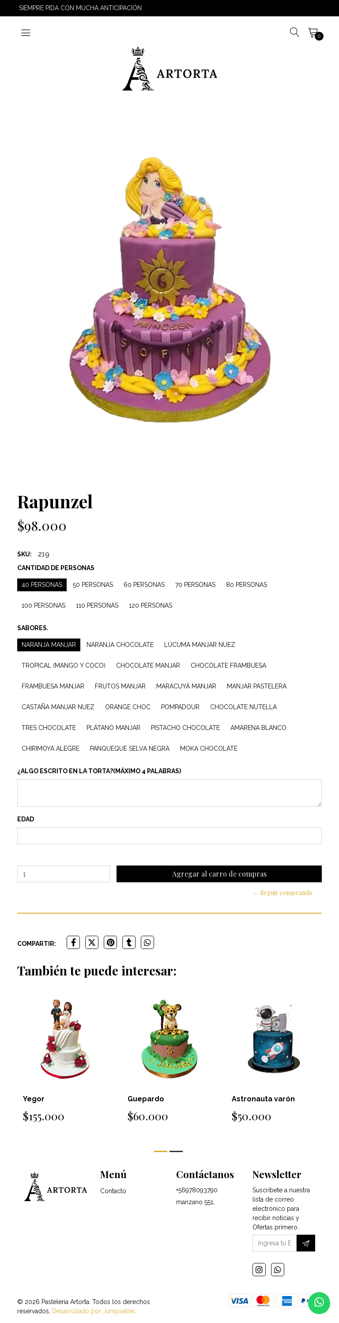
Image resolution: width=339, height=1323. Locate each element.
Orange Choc (128, 707)
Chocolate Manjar (148, 665)
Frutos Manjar (120, 686)
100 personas (43, 605)
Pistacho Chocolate (185, 727)
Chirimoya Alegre (50, 748)
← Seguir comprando (283, 892)
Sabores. (33, 627)
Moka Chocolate (208, 748)
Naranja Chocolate (120, 644)
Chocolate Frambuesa (228, 665)
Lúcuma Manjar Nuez (199, 644)
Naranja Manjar (49, 644)
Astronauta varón (263, 1099)
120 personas (150, 605)
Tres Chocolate (49, 727)
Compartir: (36, 943)
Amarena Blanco (258, 727)
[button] (160, 1151)
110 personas (97, 605)
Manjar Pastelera (256, 686)
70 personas (195, 584)
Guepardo (146, 1099)
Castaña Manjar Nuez (58, 707)
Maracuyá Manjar (186, 686)
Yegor (34, 1099)
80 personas (246, 584)
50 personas (93, 584)
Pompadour (180, 707)
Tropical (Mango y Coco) (63, 665)
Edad (25, 819)
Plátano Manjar (113, 727)
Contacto (113, 1190)
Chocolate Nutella (243, 707)
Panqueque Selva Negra (130, 748)
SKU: (24, 554)
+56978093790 (197, 1190)
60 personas (144, 584)
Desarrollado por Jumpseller (93, 1311)
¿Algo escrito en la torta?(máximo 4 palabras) (99, 771)
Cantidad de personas (55, 567)
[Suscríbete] (306, 1243)
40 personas (42, 584)
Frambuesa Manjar (53, 686)
